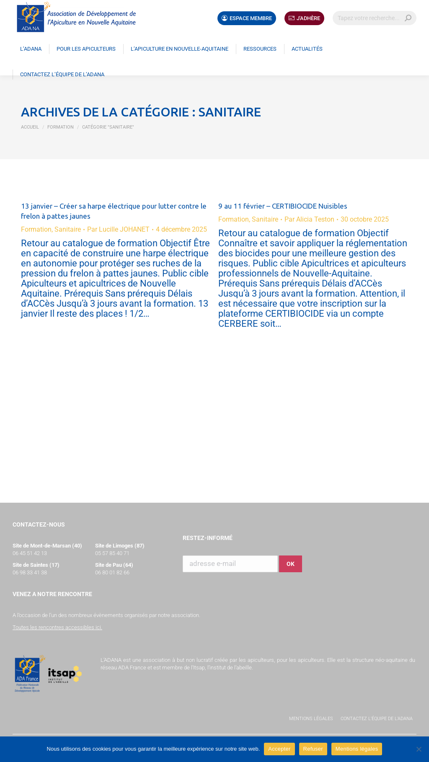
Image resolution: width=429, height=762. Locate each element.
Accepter (279, 749)
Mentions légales (311, 718)
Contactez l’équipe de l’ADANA (377, 718)
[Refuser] (418, 749)
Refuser (313, 749)
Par (118, 229)
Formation (36, 229)
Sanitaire (67, 229)
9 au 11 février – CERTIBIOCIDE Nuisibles (282, 206)
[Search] (374, 18)
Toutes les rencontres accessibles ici (57, 627)
